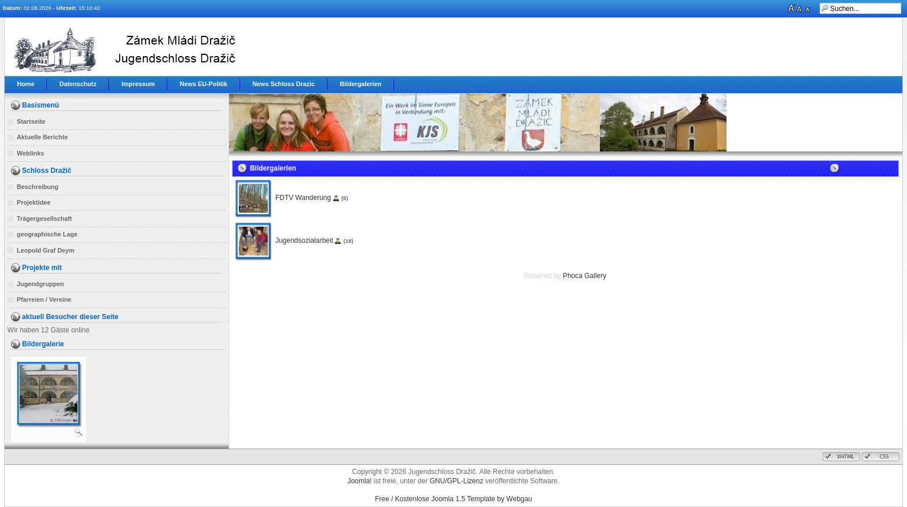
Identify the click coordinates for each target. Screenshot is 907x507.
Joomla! (360, 481)
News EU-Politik (203, 83)
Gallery (595, 276)
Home (25, 83)
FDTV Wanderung (303, 198)
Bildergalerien (360, 83)
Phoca (572, 276)
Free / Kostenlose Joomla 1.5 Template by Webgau (453, 499)
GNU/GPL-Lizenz (457, 481)
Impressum (138, 83)
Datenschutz (78, 83)
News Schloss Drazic (283, 83)
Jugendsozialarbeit (304, 240)
